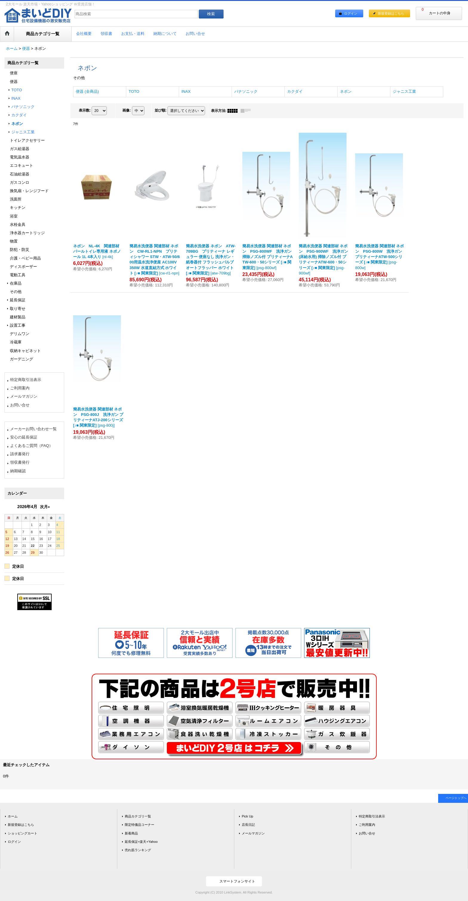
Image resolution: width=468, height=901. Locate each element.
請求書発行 (20, 454)
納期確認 (18, 471)
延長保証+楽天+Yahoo (141, 841)
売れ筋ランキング (138, 850)
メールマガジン (23, 396)
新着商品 (131, 833)
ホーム (13, 816)
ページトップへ (456, 798)
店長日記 (248, 824)
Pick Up (247, 816)
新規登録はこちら (391, 13)
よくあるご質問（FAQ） (31, 445)
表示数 (85, 110)
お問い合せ (20, 405)
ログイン (350, 13)
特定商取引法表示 (25, 379)
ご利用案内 (20, 388)
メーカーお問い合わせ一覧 (33, 429)
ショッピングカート (22, 833)
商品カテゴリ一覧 (138, 816)
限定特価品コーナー (139, 824)
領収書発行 (20, 462)
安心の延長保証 (23, 437)
